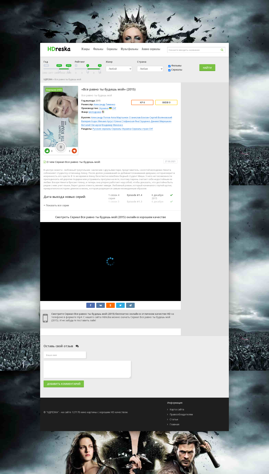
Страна (141, 61)
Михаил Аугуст (106, 121)
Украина (103, 108)
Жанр (109, 61)
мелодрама (95, 111)
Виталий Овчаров (91, 124)
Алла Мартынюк (119, 117)
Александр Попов (100, 117)
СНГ (114, 108)
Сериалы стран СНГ (142, 128)
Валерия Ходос (89, 121)
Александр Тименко (104, 104)
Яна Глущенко (142, 121)
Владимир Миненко (112, 124)
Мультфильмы (129, 49)
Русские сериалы (102, 128)
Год (46, 61)
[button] (56, 205)
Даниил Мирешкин (161, 121)
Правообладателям (181, 414)
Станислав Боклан (139, 117)
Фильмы (98, 49)
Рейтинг (80, 61)
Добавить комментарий (63, 383)
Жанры (85, 49)
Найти (207, 67)
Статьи (174, 419)
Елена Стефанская (124, 121)
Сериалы (112, 49)
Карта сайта (177, 409)
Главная (174, 424)
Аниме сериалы (151, 49)
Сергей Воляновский (161, 117)
